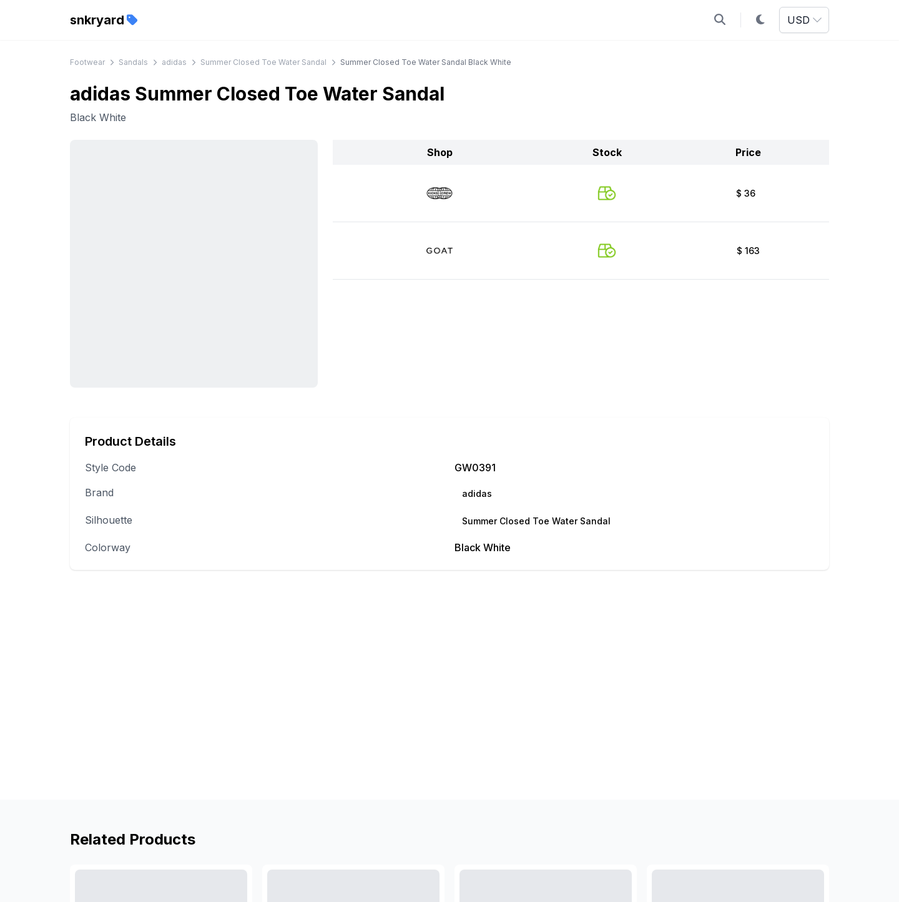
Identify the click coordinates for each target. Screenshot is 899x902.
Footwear (87, 62)
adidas (174, 62)
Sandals (133, 62)
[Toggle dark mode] (760, 19)
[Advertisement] (449, 702)
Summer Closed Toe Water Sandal (263, 62)
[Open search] (719, 19)
